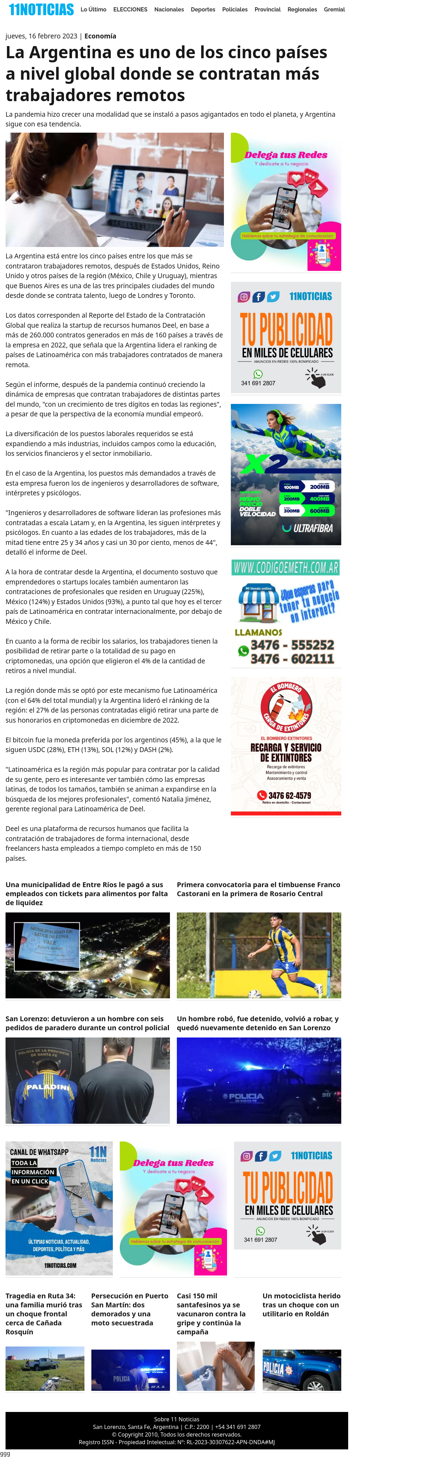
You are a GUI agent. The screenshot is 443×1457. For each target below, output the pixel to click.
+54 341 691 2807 (238, 1427)
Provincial (268, 9)
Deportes (203, 9)
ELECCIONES (130, 9)
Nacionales (169, 9)
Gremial (334, 9)
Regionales (302, 9)
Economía (100, 36)
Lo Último (94, 9)
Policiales (235, 9)
